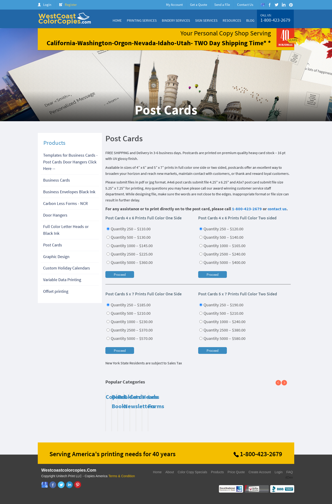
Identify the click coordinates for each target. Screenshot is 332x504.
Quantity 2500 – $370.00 (130, 330)
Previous (280, 383)
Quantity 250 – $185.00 (129, 304)
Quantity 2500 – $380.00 (222, 330)
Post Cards (52, 245)
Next (286, 383)
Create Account (260, 472)
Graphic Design (56, 256)
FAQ (289, 472)
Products (217, 472)
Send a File (222, 4)
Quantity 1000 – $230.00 (130, 321)
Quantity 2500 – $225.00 (130, 254)
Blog (250, 20)
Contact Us (245, 4)
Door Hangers (55, 215)
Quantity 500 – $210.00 (129, 313)
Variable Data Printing (62, 279)
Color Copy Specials (192, 472)
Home (117, 20)
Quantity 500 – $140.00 (221, 237)
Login (47, 4)
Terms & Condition (121, 476)
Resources (232, 20)
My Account (174, 4)
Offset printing (55, 291)
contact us (277, 208)
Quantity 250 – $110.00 (129, 228)
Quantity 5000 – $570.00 (130, 338)
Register (71, 4)
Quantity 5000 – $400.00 (222, 262)
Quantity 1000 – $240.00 (222, 321)
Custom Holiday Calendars (66, 268)
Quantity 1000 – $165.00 (222, 245)
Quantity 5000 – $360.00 (130, 262)
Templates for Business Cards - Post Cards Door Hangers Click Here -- (70, 161)
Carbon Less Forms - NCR (65, 203)
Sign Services (206, 20)
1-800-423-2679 (275, 20)
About (169, 472)
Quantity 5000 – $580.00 (222, 338)
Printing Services (142, 20)
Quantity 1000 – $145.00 (130, 245)
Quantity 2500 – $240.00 (222, 254)
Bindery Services (176, 20)
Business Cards (56, 180)
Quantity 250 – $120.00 (221, 228)
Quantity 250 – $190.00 (221, 304)
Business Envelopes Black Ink (69, 191)
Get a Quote (198, 4)
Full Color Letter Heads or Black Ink (66, 230)
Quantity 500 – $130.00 (129, 237)
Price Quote (236, 472)
